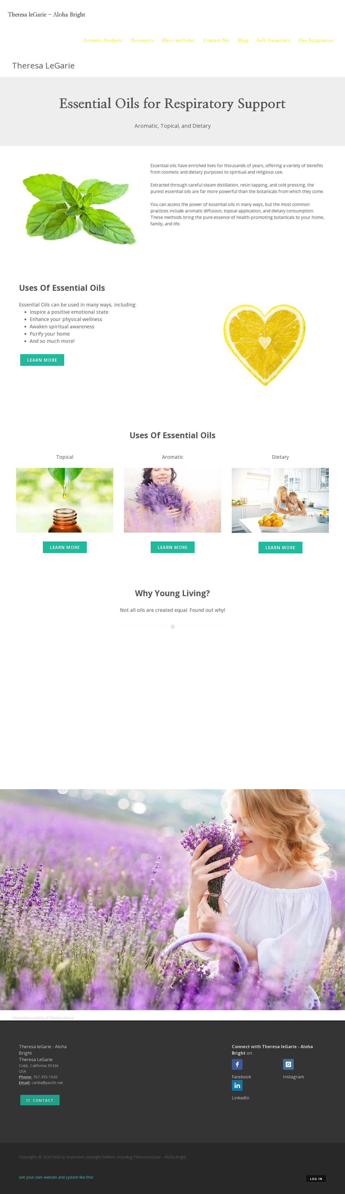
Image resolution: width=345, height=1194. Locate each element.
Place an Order (178, 40)
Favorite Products (103, 40)
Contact (40, 1100)
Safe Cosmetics (273, 40)
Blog (243, 40)
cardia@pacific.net (47, 1082)
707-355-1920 (45, 1076)
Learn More (42, 360)
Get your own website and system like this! (56, 1177)
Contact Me (216, 40)
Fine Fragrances (316, 40)
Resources (142, 40)
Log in (316, 1179)
